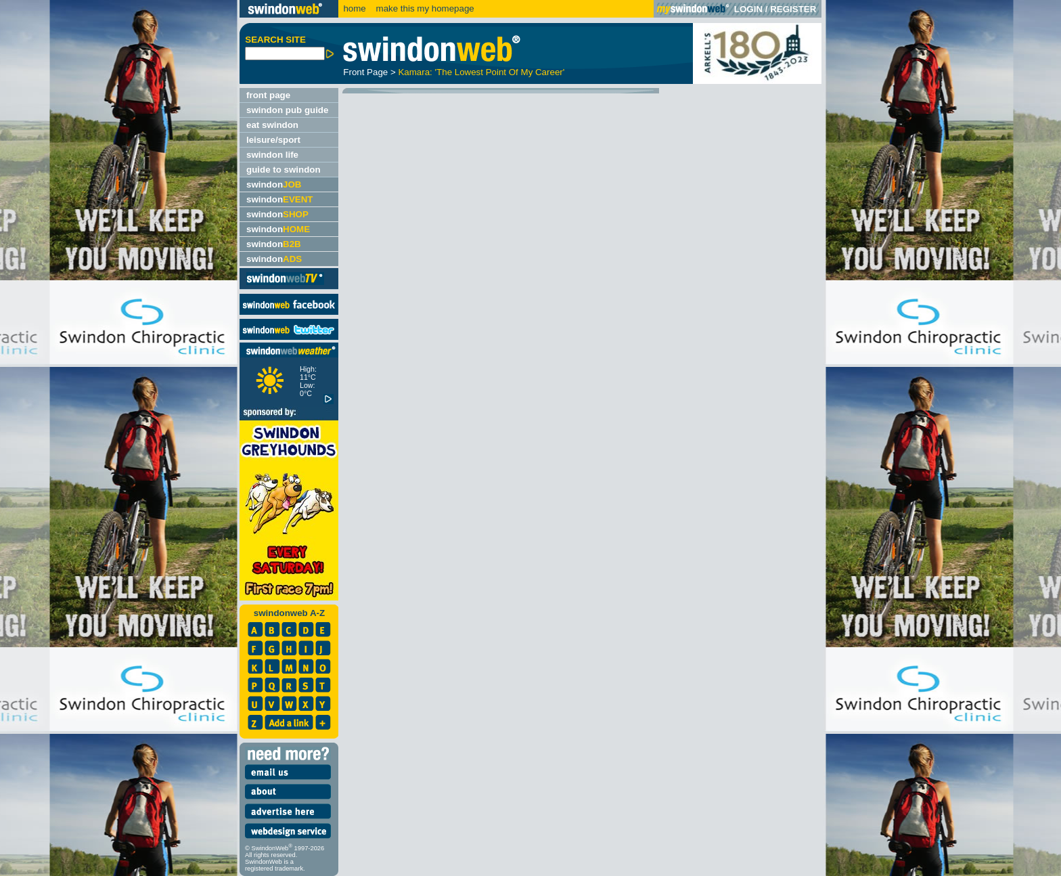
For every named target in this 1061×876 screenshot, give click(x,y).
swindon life (272, 155)
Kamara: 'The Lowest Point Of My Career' (481, 72)
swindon (273, 184)
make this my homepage (424, 8)
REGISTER (793, 9)
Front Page (365, 72)
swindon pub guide (287, 110)
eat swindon (272, 125)
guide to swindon (283, 170)
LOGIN (748, 9)
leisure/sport (273, 140)
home (354, 8)
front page (268, 95)
